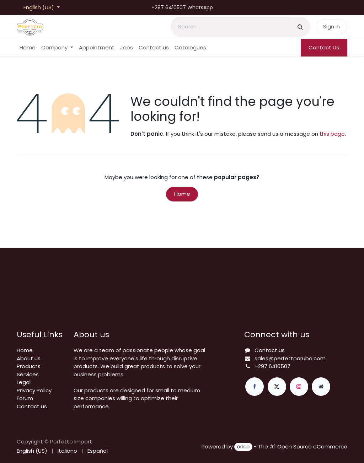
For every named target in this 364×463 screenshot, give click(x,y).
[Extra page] (321, 386)
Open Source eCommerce (312, 446)
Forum (25, 398)
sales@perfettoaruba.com (290, 358)
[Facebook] (254, 386)
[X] (277, 386)
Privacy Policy (34, 390)
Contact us (32, 406)
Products (29, 366)
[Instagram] (299, 386)
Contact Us (324, 47)
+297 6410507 (272, 366)
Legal (24, 382)
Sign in (331, 26)
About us (29, 358)
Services (28, 374)
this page (332, 134)
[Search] (300, 27)
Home (182, 194)
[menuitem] (27, 48)
